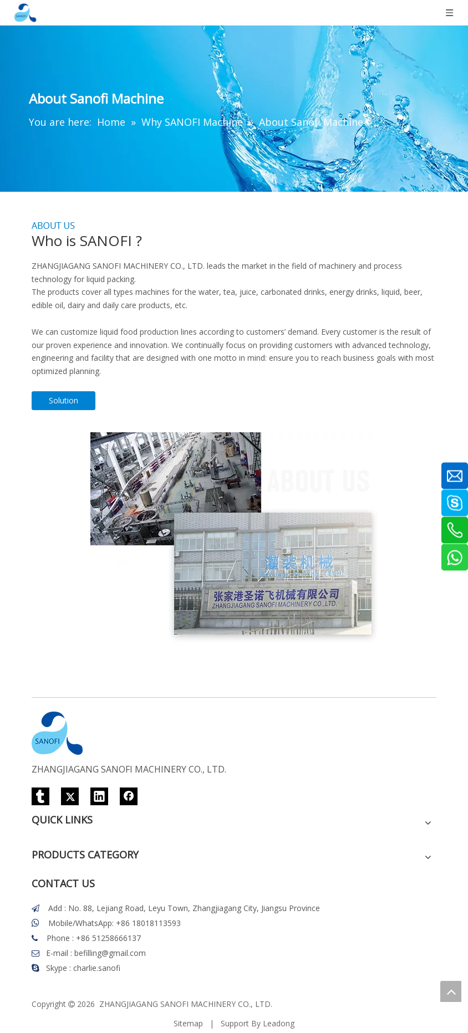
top (450, 991)
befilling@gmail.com (110, 953)
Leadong (278, 1023)
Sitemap (188, 1023)
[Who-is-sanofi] (234, 537)
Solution (63, 400)
